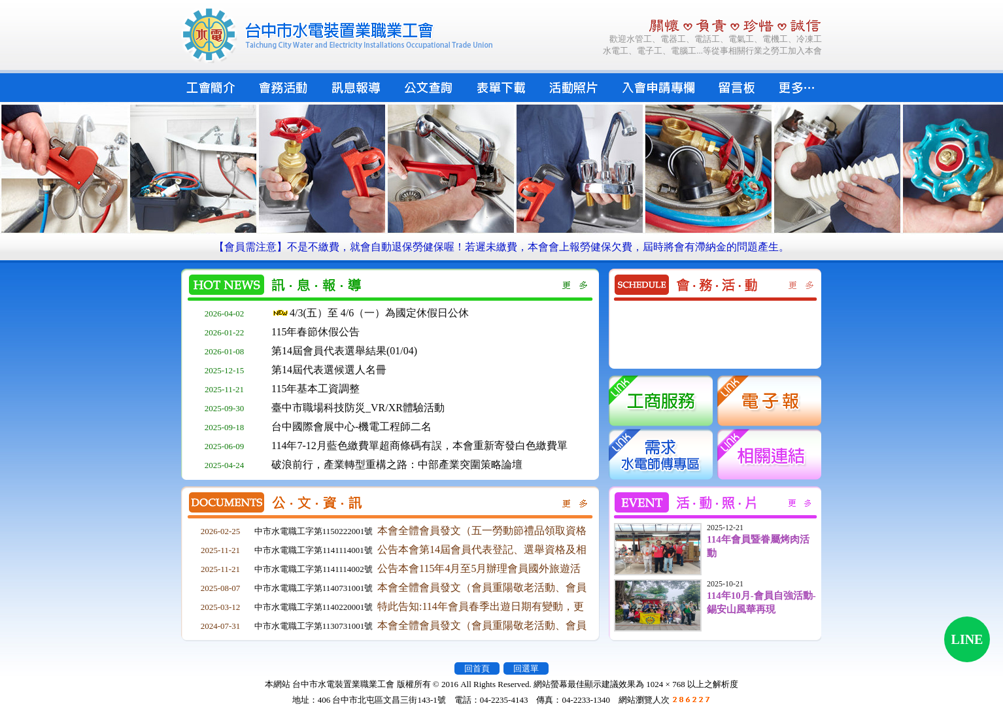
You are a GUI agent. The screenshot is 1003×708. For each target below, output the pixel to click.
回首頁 (477, 668)
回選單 (526, 668)
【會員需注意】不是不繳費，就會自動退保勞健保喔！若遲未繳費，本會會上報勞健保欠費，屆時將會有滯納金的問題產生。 (501, 246)
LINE (967, 639)
